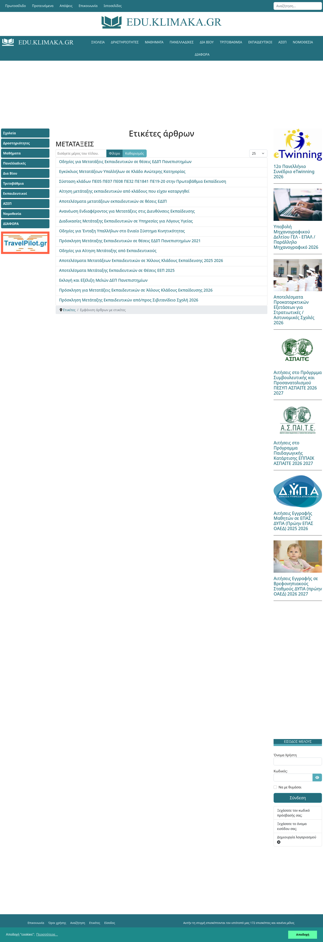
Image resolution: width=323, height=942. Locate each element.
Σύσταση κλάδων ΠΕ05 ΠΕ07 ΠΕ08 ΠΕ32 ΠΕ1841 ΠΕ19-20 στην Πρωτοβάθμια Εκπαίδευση (142, 181)
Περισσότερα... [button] (47, 934)
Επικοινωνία (88, 5)
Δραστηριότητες (125, 42)
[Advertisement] (152, 89)
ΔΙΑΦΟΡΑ (202, 54)
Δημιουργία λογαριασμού (296, 839)
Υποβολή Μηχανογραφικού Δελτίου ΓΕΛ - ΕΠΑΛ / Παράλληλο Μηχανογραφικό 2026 (296, 237)
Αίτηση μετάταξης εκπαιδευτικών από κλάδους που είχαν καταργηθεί (124, 191)
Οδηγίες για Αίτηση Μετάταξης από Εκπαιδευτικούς (108, 250)
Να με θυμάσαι (290, 787)
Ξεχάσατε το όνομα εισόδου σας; (292, 826)
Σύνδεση (298, 798)
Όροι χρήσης (57, 923)
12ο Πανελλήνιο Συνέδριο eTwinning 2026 (294, 171)
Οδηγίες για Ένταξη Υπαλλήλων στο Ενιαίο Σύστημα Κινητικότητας (122, 231)
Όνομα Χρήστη (285, 755)
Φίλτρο (114, 153)
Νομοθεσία (303, 42)
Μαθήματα (154, 42)
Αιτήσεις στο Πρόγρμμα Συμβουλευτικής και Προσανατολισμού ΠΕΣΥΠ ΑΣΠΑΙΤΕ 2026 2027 (298, 383)
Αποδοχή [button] (302, 934)
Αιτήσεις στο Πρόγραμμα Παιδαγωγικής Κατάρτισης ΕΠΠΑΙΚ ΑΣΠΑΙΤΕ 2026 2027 (294, 453)
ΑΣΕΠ (282, 42)
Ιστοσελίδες (113, 5)
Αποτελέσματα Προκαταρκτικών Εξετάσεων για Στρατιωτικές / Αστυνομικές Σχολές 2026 (294, 310)
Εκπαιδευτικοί (260, 42)
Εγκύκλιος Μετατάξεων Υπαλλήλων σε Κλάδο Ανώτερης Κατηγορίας (122, 171)
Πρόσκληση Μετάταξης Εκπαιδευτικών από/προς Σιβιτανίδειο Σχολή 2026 (128, 300)
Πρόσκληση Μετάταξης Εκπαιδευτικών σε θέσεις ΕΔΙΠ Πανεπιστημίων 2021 (130, 240)
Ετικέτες (94, 923)
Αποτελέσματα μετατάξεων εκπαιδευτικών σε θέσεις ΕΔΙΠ (113, 201)
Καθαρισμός (134, 153)
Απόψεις (66, 5)
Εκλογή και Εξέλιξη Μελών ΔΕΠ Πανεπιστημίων (103, 280)
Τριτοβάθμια (231, 42)
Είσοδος (109, 923)
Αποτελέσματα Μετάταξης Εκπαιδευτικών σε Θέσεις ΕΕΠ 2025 (117, 270)
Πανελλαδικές (182, 42)
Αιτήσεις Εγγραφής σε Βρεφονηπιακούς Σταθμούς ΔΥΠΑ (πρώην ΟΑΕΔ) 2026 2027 (298, 586)
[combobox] (298, 6)
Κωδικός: (281, 771)
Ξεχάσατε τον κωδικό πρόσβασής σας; (293, 813)
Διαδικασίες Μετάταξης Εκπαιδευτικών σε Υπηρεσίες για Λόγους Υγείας (126, 221)
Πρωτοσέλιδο (15, 5)
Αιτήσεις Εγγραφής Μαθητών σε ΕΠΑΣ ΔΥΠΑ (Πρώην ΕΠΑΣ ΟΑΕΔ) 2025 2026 (293, 521)
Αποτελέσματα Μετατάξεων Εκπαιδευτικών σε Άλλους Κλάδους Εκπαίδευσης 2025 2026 (141, 260)
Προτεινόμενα (43, 5)
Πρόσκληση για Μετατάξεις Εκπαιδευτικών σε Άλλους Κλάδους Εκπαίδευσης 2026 (136, 290)
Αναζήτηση (77, 923)
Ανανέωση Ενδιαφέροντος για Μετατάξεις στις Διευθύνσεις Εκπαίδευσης (127, 211)
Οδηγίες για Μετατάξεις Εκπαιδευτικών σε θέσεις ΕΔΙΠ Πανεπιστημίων (125, 161)
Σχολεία (98, 42)
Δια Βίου (207, 42)
